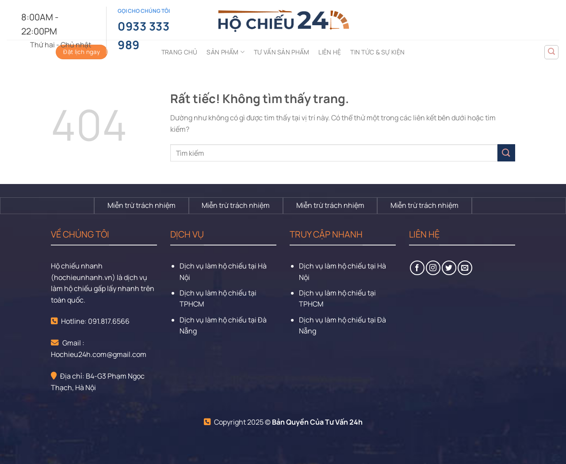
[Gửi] (506, 152)
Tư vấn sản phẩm (281, 52)
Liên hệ (329, 52)
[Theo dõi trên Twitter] (449, 268)
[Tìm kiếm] (551, 52)
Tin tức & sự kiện (377, 52)
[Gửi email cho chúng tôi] (465, 268)
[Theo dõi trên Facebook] (417, 268)
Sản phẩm (226, 52)
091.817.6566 (109, 321)
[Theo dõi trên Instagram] (433, 268)
